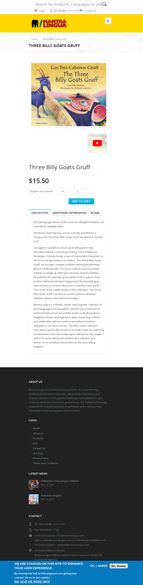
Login (42, 10)
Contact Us (90, 10)
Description (39, 212)
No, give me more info (32, 581)
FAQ (35, 443)
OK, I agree (99, 566)
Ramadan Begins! (51, 495)
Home (35, 39)
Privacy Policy (41, 458)
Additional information (69, 212)
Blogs (95, 212)
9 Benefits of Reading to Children (60, 481)
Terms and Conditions (45, 463)
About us (38, 433)
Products (38, 438)
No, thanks (118, 566)
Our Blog (38, 453)
